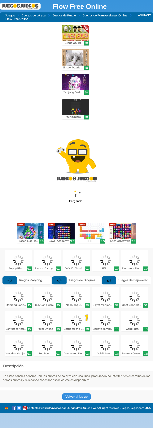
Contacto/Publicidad (40, 408)
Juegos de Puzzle (64, 15)
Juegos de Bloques (73, 280)
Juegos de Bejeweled (125, 280)
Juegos (10, 15)
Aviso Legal (60, 408)
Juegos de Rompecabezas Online (105, 15)
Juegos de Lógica (34, 15)
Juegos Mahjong (22, 280)
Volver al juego (76, 397)
